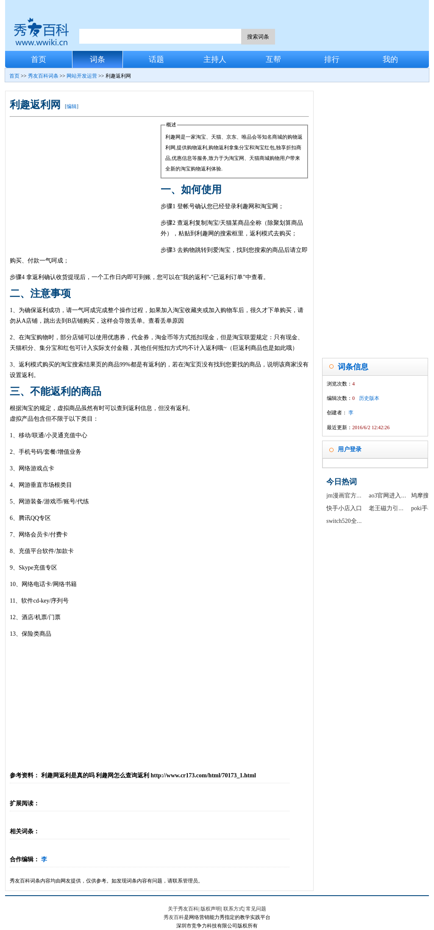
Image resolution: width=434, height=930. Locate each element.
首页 (38, 59)
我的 (390, 59)
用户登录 (350, 449)
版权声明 (210, 909)
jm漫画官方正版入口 (353, 495)
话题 (156, 59)
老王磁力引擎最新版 (395, 508)
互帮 (273, 59)
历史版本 (369, 398)
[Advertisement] (85, 183)
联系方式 (233, 909)
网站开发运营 (82, 76)
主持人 (214, 59)
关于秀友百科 (183, 909)
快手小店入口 (344, 508)
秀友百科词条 (43, 76)
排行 (331, 59)
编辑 (72, 106)
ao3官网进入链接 (391, 495)
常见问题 (256, 909)
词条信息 (353, 367)
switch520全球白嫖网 (353, 521)
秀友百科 (174, 917)
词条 (97, 59)
